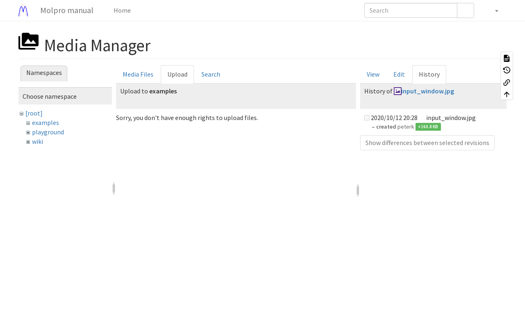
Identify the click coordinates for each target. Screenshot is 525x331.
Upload (177, 74)
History (429, 74)
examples (45, 122)
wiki (37, 141)
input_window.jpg (427, 91)
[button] (492, 10)
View (373, 74)
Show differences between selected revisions (427, 142)
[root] (34, 113)
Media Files (138, 74)
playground (48, 132)
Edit (399, 74)
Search (210, 74)
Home (121, 10)
